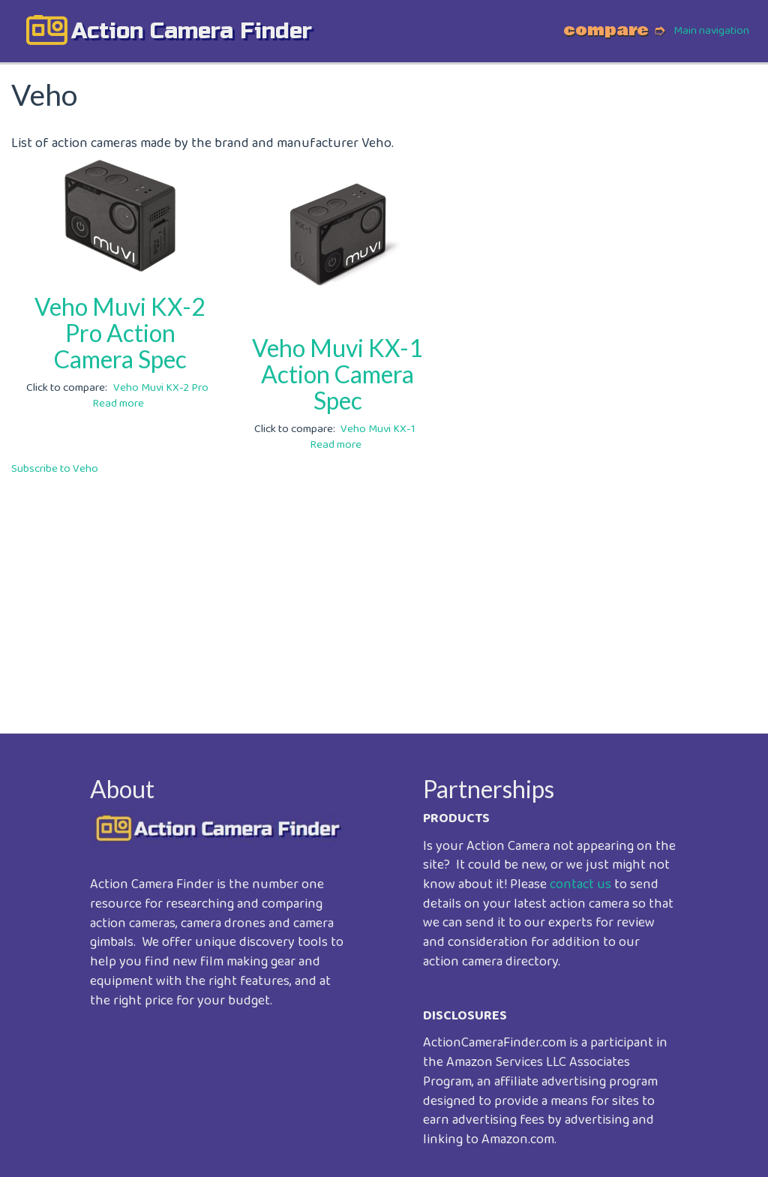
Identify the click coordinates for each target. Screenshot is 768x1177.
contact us (580, 884)
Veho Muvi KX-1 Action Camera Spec (337, 374)
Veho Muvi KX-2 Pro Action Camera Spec (120, 333)
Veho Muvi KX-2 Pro (160, 388)
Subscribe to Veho (54, 469)
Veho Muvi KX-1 (378, 429)
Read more (118, 404)
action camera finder (191, 30)
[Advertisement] (384, 594)
